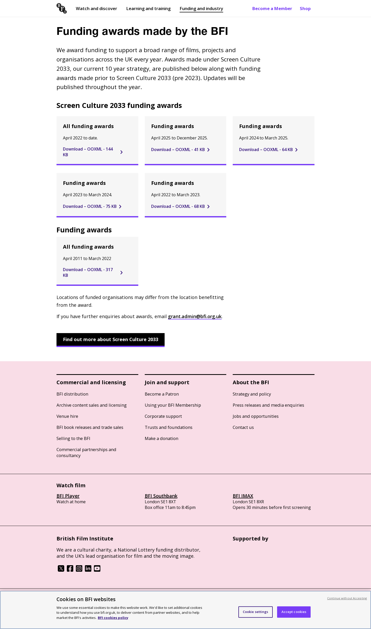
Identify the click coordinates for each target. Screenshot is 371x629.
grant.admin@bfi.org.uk (195, 316)
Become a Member (272, 8)
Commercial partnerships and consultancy (86, 452)
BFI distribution (72, 394)
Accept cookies (294, 616)
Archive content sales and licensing (92, 405)
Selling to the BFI (73, 438)
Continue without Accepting (347, 602)
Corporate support (163, 416)
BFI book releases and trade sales (90, 427)
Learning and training (148, 8)
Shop (305, 8)
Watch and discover (96, 8)
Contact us (243, 427)
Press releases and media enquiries (268, 405)
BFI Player (68, 496)
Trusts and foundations (168, 427)
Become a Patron (162, 394)
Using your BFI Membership (173, 405)
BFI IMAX (243, 496)
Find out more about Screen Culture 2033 (110, 339)
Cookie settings (255, 616)
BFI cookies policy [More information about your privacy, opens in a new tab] (113, 621)
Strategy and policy (252, 394)
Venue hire (67, 416)
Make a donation (161, 438)
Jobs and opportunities (256, 416)
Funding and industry (201, 8)
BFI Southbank (161, 496)
